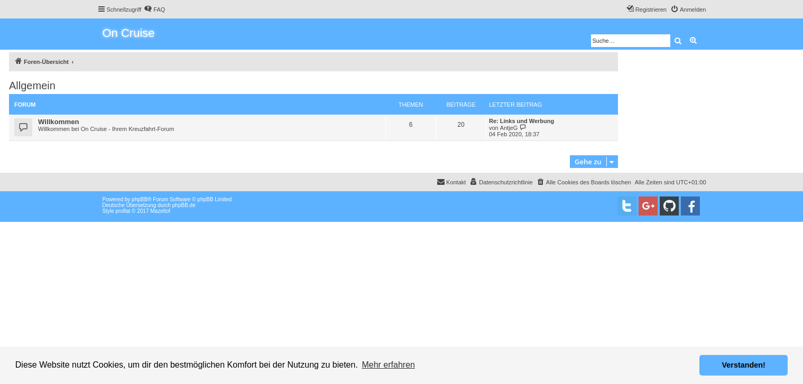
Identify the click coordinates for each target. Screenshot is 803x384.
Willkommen (58, 122)
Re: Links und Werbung (521, 121)
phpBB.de (184, 205)
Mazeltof (160, 211)
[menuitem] (154, 9)
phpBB (139, 199)
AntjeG (509, 128)
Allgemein (32, 85)
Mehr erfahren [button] (388, 364)
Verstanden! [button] (743, 365)
